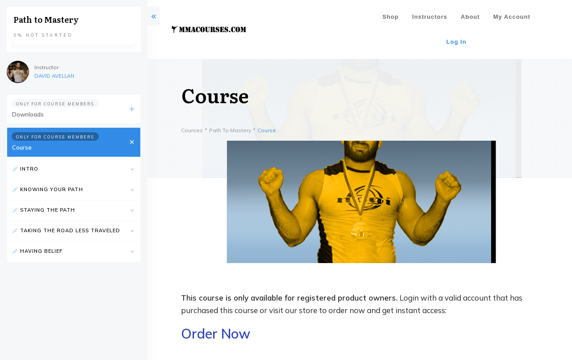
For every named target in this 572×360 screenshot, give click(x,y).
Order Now (215, 333)
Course (22, 147)
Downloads (28, 114)
